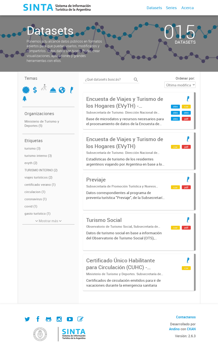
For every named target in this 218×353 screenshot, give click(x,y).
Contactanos (186, 317)
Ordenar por (185, 78)
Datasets (154, 7)
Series (171, 7)
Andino (174, 329)
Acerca (187, 7)
